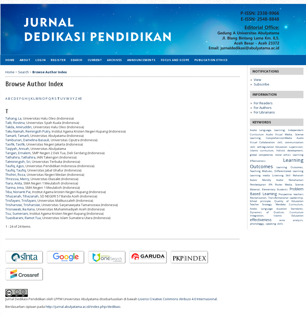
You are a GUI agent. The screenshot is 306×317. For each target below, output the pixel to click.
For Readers (263, 103)
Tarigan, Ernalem (18, 153)
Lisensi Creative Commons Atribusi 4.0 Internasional (177, 299)
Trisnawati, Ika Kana (20, 209)
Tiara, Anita (13, 183)
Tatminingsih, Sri (17, 162)
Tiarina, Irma (14, 187)
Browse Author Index (49, 72)
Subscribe (261, 84)
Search (76, 60)
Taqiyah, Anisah (17, 149)
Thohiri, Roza (15, 174)
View (257, 79)
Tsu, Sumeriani (16, 213)
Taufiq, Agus (14, 166)
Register (58, 60)
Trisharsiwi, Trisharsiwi (22, 205)
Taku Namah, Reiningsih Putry (27, 131)
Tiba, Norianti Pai (18, 192)
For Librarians (264, 112)
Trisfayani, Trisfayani (20, 200)
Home (10, 60)
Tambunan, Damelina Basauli (27, 140)
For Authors (263, 107)
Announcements (141, 60)
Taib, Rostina (15, 123)
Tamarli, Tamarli (17, 136)
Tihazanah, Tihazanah (21, 196)
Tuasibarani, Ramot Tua (23, 218)
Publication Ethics (211, 60)
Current (95, 60)
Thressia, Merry (17, 179)
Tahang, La (13, 118)
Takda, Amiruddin (18, 127)
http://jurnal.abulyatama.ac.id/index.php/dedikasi (83, 307)
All (80, 98)
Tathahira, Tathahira (20, 157)
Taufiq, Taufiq (15, 170)
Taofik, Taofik (15, 144)
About (25, 60)
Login (40, 60)
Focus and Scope (175, 60)
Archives (114, 60)
